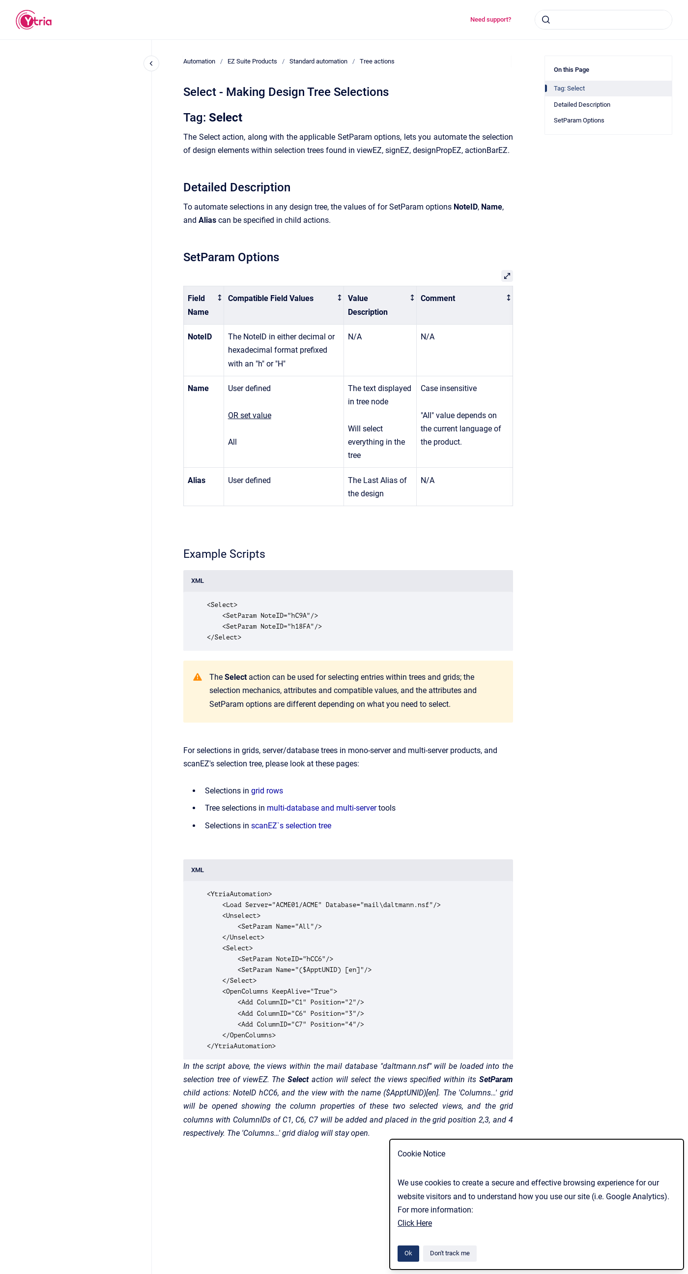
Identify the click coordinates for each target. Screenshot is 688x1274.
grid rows (267, 790)
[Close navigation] (151, 63)
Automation (199, 61)
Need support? (490, 19)
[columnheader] (204, 305)
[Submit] (546, 20)
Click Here (415, 1223)
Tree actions (377, 61)
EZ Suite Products (252, 61)
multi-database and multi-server (321, 808)
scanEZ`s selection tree (291, 825)
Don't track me (450, 1253)
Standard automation (318, 61)
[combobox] (603, 19)
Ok (408, 1253)
